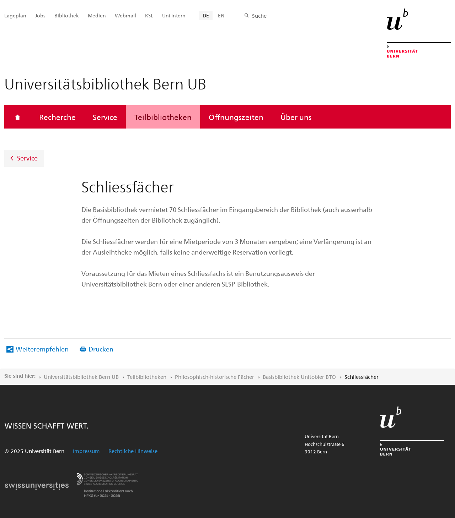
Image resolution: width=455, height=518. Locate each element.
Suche (259, 15)
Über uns (295, 117)
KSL (149, 15)
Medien (97, 15)
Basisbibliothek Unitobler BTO (299, 376)
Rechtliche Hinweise (132, 450)
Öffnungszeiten (236, 117)
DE (206, 15)
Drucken (101, 348)
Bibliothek (66, 15)
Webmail (125, 15)
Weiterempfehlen (42, 348)
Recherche (57, 117)
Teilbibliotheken (163, 117)
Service (105, 117)
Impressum (86, 450)
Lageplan (15, 15)
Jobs (40, 15)
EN (221, 15)
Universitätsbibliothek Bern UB (81, 376)
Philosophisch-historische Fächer (214, 376)
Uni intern (174, 15)
